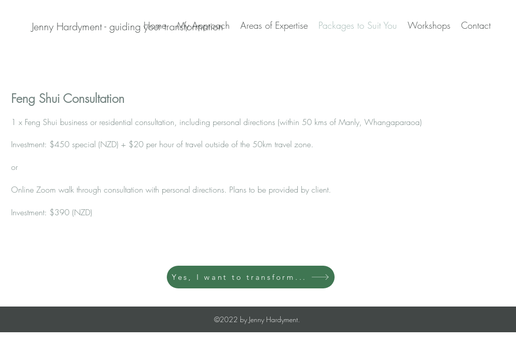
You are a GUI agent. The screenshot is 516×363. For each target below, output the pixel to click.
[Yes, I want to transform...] (251, 277)
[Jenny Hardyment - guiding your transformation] (127, 27)
